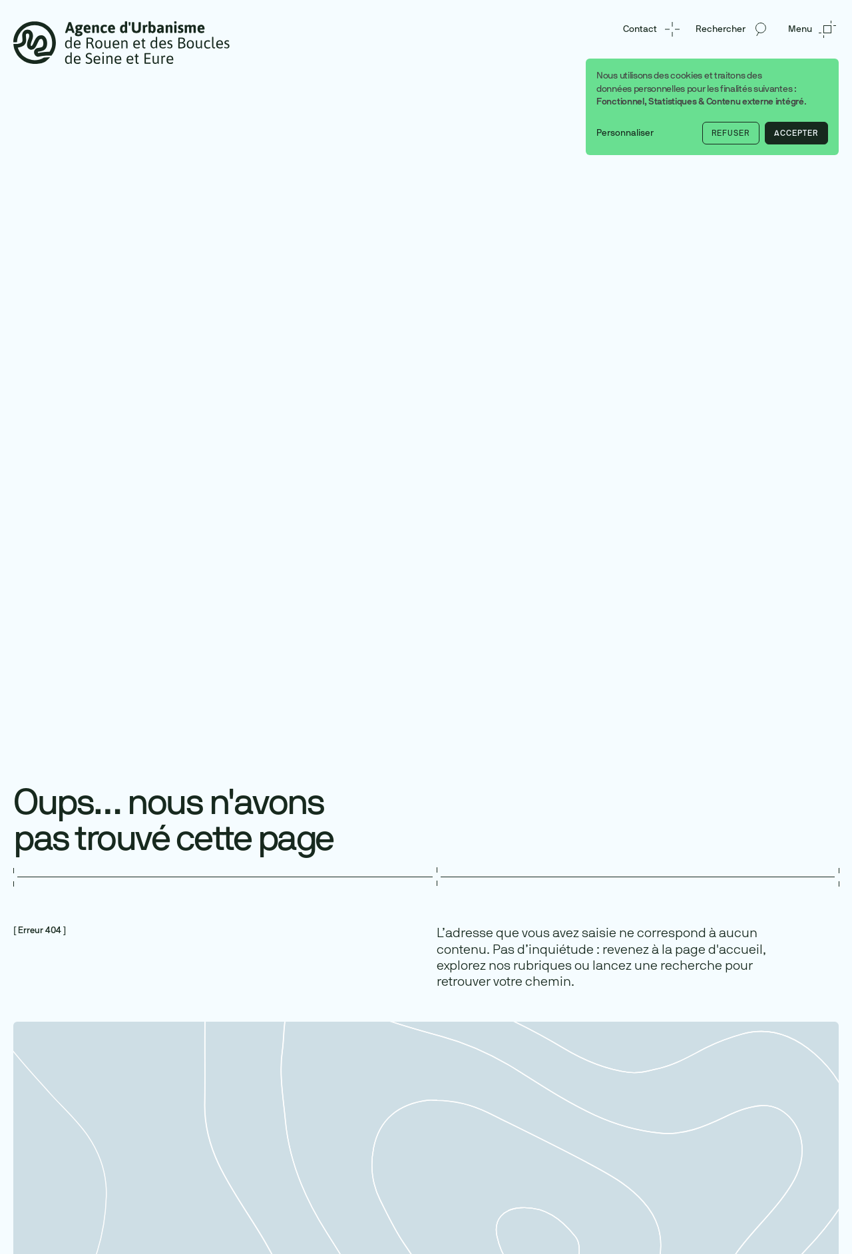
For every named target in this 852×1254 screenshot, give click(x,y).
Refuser (730, 133)
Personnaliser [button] (625, 132)
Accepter (796, 133)
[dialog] (712, 107)
